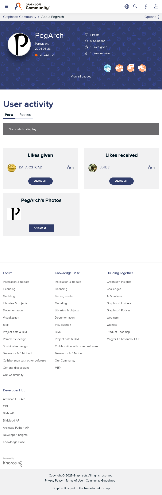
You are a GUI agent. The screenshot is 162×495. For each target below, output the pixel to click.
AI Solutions (114, 296)
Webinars (113, 317)
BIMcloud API (11, 420)
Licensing (9, 289)
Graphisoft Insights (119, 282)
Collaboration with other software (24, 360)
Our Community (13, 375)
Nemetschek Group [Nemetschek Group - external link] (97, 488)
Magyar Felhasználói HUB (123, 339)
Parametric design (14, 339)
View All (41, 228)
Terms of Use (74, 480)
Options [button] (150, 16)
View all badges (81, 76)
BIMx (6, 325)
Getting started (64, 296)
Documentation (13, 310)
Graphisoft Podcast (119, 310)
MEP (58, 368)
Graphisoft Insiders (119, 303)
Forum (7, 273)
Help (145, 6)
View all (40, 181)
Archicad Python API (16, 428)
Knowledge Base (67, 273)
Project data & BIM (15, 332)
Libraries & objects (15, 303)
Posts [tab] (9, 114)
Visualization (11, 317)
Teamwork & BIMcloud (17, 353)
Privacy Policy (54, 480)
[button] (14, 214)
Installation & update (16, 282)
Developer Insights (15, 435)
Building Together (120, 273)
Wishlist (112, 325)
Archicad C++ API (14, 399)
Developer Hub (14, 390)
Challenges (114, 289)
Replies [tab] (25, 114)
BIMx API (8, 413)
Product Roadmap (118, 332)
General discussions (16, 368)
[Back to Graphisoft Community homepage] (32, 6)
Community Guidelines (100, 480)
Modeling (9, 296)
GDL (6, 406)
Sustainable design (15, 346)
